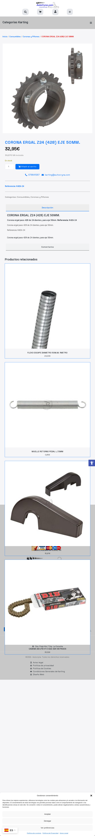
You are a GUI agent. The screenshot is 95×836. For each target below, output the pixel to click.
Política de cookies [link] (34, 833)
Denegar (47, 821)
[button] (91, 795)
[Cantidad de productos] (9, 166)
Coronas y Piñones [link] (31, 36)
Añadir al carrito (27, 166)
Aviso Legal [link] (64, 833)
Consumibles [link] (15, 36)
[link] (92, 463)
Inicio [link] (4, 36)
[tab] (47, 207)
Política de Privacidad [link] (50, 833)
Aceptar (47, 814)
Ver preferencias (47, 828)
